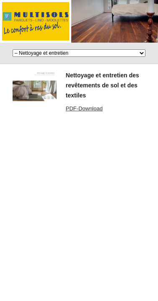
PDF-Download (84, 108)
